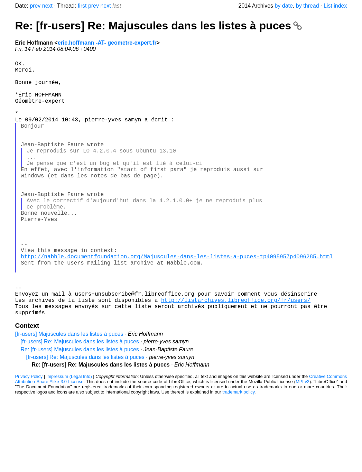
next (47, 6)
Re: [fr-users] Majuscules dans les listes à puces (80, 406)
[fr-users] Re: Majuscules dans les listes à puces (80, 398)
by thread (307, 6)
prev (35, 6)
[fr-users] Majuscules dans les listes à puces (69, 391)
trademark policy (238, 448)
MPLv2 (302, 438)
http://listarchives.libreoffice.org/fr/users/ (235, 354)
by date (284, 6)
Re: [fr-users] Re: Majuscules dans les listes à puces (158, 25)
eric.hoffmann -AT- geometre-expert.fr (107, 43)
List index (335, 6)
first (82, 6)
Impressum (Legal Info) (69, 433)
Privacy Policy (29, 433)
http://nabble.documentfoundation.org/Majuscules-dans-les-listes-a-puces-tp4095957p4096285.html (177, 300)
